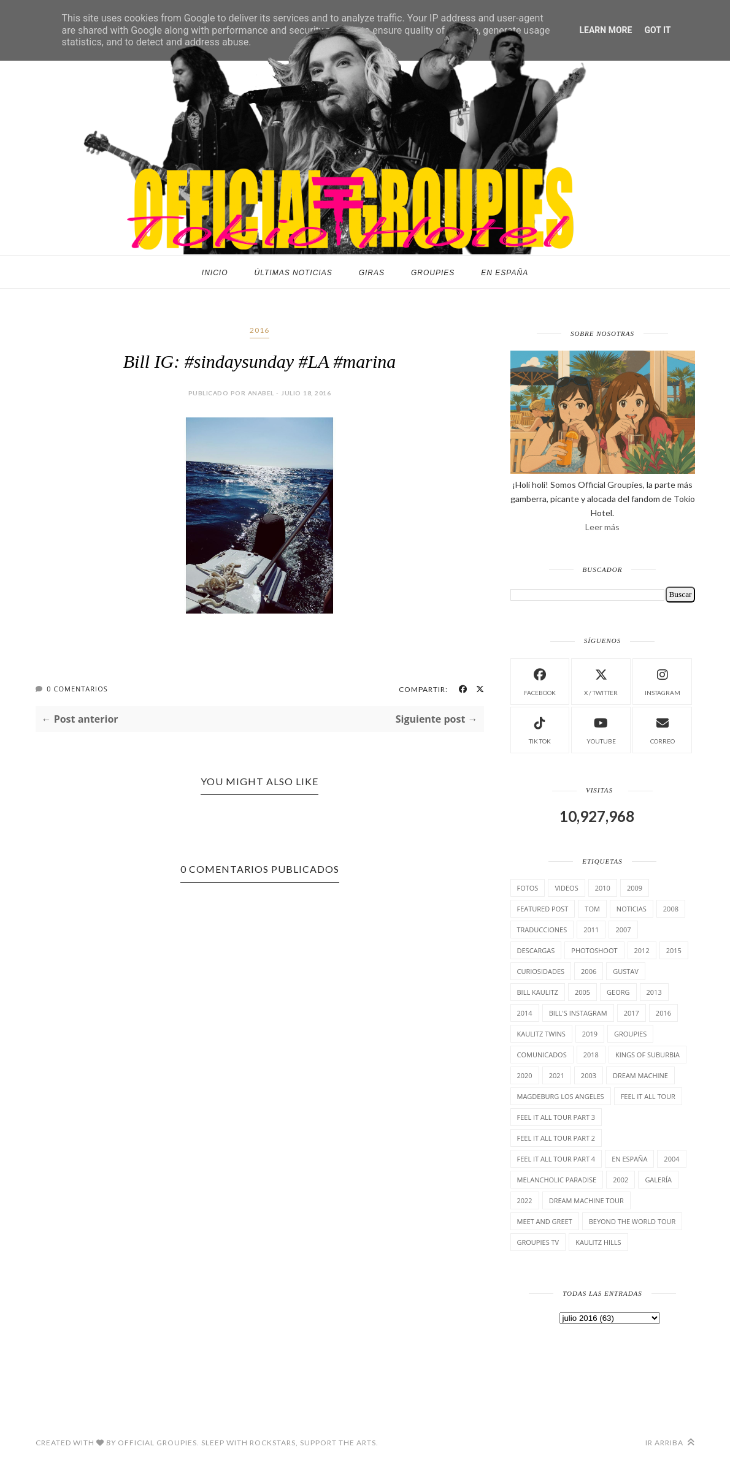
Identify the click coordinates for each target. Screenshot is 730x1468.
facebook (540, 680)
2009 (634, 887)
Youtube (601, 729)
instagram (662, 680)
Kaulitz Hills (598, 1242)
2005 (582, 992)
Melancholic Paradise (557, 1179)
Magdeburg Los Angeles (560, 1096)
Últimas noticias (293, 272)
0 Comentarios (77, 688)
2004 (671, 1158)
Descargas (536, 950)
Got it (657, 30)
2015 (674, 950)
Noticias (632, 908)
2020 (524, 1075)
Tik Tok (540, 729)
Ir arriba (670, 1442)
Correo (662, 729)
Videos (566, 887)
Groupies (433, 272)
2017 (631, 1012)
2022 (524, 1200)
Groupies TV (538, 1242)
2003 (588, 1075)
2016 (259, 330)
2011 (591, 929)
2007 (623, 929)
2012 (642, 950)
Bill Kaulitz (537, 992)
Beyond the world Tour (632, 1221)
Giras (372, 272)
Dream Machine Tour (586, 1200)
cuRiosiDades (541, 971)
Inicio (215, 272)
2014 (524, 1012)
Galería (658, 1179)
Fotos (528, 887)
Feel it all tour (648, 1096)
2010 (602, 887)
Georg (618, 992)
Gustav (626, 971)
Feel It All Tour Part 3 (556, 1117)
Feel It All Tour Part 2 (556, 1138)
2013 (654, 992)
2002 (620, 1179)
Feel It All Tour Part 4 (556, 1158)
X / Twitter (601, 680)
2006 (588, 971)
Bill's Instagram (578, 1012)
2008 (670, 908)
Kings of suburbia (647, 1054)
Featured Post (543, 908)
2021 (556, 1075)
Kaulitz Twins (541, 1033)
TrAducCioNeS (542, 929)
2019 (589, 1033)
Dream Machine (640, 1075)
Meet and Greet (544, 1221)
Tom (592, 908)
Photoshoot (594, 950)
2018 (591, 1054)
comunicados (542, 1054)
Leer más (602, 527)
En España (504, 272)
